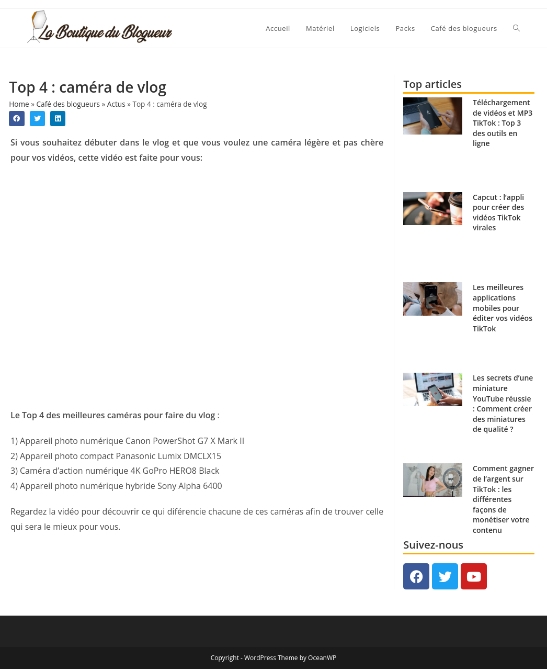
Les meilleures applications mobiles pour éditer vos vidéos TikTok (502, 307)
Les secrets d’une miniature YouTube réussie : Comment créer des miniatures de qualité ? (503, 403)
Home (19, 104)
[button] (16, 118)
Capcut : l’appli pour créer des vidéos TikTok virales (498, 212)
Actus (116, 104)
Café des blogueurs (68, 104)
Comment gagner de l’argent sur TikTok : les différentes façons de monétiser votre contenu (503, 499)
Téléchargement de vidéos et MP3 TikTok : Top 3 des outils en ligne (502, 122)
